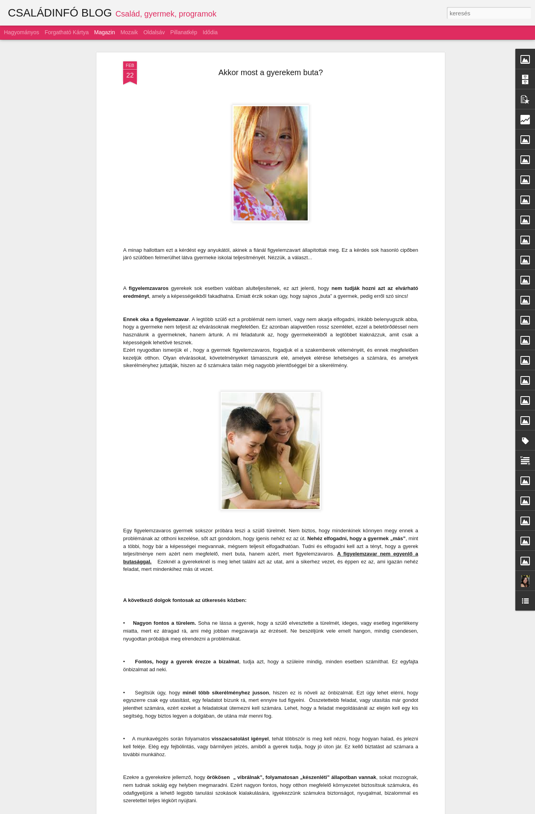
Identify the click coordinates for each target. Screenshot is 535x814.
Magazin (104, 32)
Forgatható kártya (66, 32)
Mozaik (129, 32)
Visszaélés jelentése (362, 809)
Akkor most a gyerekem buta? (270, 58)
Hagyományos (21, 32)
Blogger (334, 809)
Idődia (210, 32)
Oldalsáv (153, 32)
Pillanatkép (183, 32)
